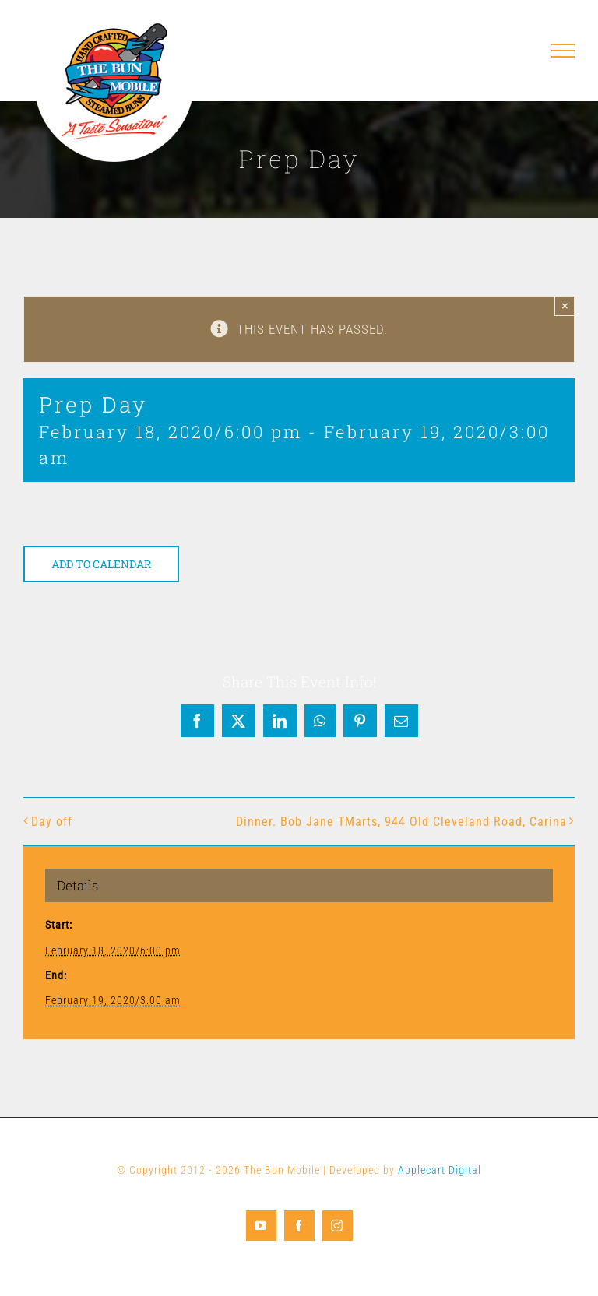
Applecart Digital (439, 1170)
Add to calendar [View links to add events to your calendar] (101, 564)
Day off (51, 821)
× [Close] (564, 305)
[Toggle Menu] (563, 51)
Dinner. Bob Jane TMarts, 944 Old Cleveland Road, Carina (401, 821)
